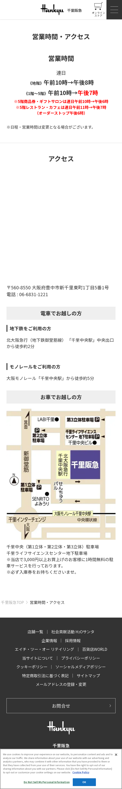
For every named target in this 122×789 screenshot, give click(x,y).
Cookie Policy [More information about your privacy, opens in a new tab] (80, 772)
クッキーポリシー (31, 666)
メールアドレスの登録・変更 (61, 684)
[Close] (116, 755)
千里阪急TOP (12, 602)
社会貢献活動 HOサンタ (72, 631)
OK (84, 782)
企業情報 (49, 640)
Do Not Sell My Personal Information (47, 782)
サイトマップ (88, 675)
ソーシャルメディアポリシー (80, 666)
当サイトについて (37, 658)
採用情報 (73, 640)
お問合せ (61, 705)
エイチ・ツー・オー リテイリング (44, 649)
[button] (114, 9)
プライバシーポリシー (80, 658)
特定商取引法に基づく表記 (45, 675)
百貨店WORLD (94, 649)
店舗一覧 (35, 631)
